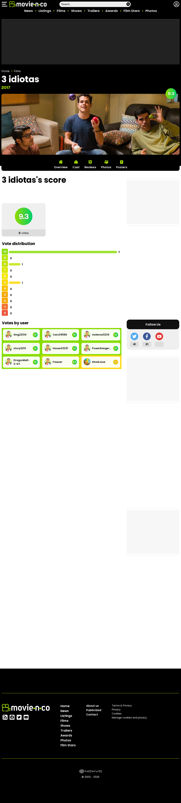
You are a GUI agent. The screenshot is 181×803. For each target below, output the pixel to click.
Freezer (57, 362)
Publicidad (93, 710)
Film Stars (132, 11)
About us (92, 706)
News (28, 11)
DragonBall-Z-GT (21, 362)
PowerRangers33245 (102, 348)
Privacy (116, 709)
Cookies (116, 713)
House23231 (60, 348)
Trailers (93, 11)
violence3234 (100, 334)
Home (5, 71)
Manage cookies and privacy (129, 717)
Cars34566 (60, 334)
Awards (111, 11)
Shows (76, 11)
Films (61, 11)
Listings (45, 11)
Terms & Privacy (122, 705)
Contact (92, 714)
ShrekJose (98, 362)
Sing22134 (19, 334)
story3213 (19, 348)
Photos (151, 11)
